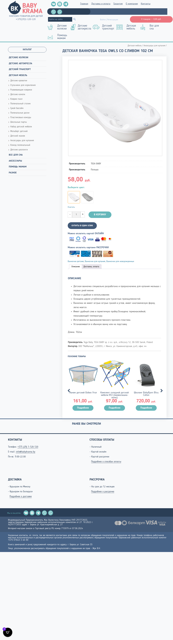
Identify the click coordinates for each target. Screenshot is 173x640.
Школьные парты (18, 122)
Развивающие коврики (21, 90)
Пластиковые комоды (20, 117)
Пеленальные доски (19, 113)
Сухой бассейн (17, 108)
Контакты (145, 4)
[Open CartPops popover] (7, 632)
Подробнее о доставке (21, 496)
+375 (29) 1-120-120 (28, 447)
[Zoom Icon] (115, 108)
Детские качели (17, 94)
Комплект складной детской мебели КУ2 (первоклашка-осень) (114, 395)
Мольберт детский (19, 131)
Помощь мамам (62, 37)
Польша (94, 170)
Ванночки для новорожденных (120, 261)
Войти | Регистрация (109, 20)
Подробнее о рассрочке (102, 491)
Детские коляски (62, 27)
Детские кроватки (18, 81)
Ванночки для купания (95, 261)
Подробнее (83, 408)
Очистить (71, 207)
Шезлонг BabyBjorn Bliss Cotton (146, 393)
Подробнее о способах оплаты (106, 461)
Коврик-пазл (16, 99)
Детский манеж (17, 136)
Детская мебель (131, 27)
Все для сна (154, 27)
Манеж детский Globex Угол (83, 392)
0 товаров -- (151, 19)
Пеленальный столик (20, 104)
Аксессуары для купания (22, 140)
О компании (132, 4)
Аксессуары (15, 161)
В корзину (100, 214)
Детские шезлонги (19, 150)
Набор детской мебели (21, 127)
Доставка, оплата (91, 267)
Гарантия (118, 4)
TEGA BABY (96, 164)
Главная (84, 4)
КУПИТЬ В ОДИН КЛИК (82, 226)
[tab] (75, 266)
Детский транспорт (108, 27)
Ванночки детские (76, 261)
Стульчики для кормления (23, 85)
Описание (75, 267)
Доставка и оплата (100, 4)
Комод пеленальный (20, 145)
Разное (13, 173)
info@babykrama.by (25, 452)
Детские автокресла (84, 27)
